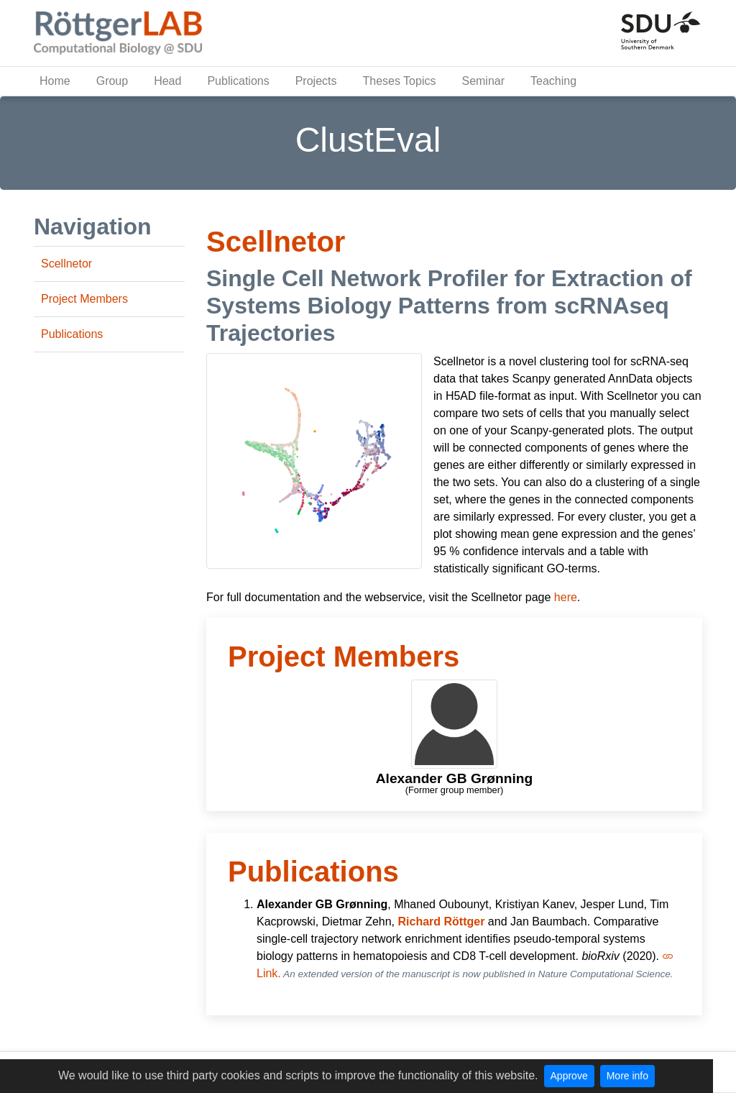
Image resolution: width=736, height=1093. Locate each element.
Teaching (553, 81)
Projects (316, 81)
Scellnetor (66, 263)
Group (112, 81)
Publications (238, 81)
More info (627, 1075)
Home (55, 81)
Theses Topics (399, 81)
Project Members (84, 299)
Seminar (483, 81)
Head (167, 81)
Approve (569, 1075)
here (565, 597)
